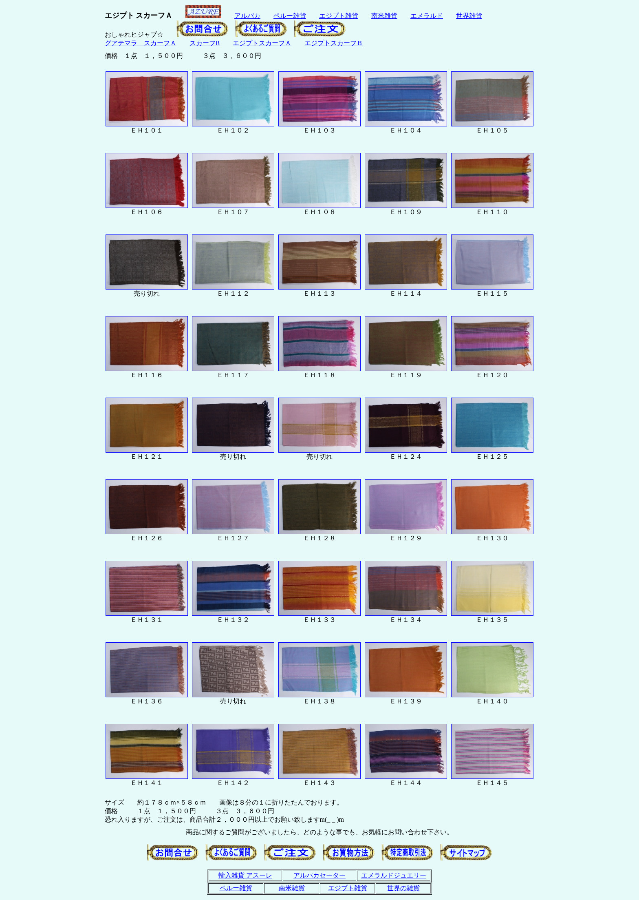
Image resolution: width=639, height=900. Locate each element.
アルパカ (247, 15)
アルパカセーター (319, 875)
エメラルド (426, 15)
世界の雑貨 (403, 888)
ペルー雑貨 (289, 15)
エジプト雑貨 (338, 15)
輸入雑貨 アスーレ (245, 875)
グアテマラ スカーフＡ (140, 43)
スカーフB (204, 43)
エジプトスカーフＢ (333, 43)
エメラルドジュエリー (393, 875)
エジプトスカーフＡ (262, 43)
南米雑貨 (384, 15)
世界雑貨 (469, 15)
